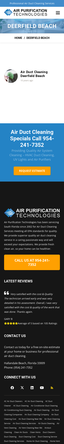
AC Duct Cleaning (21, 405)
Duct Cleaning (10, 436)
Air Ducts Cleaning (46, 423)
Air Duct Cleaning (41, 410)
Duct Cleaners (49, 432)
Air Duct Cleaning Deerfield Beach (34, 74)
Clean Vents (35, 432)
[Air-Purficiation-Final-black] (26, 13)
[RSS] (52, 388)
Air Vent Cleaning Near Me (30, 427)
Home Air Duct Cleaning (37, 441)
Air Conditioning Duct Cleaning (18, 410)
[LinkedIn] (32, 388)
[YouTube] (42, 388)
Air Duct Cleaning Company (37, 414)
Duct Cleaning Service (47, 436)
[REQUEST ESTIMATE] (32, 171)
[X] (22, 388)
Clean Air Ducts (21, 432)
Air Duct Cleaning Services (24, 423)
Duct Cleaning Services (14, 441)
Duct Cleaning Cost (27, 436)
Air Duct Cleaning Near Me (30, 419)
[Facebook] (12, 388)
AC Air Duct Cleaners (13, 401)
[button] (58, 13)
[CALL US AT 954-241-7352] (32, 262)
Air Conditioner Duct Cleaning (44, 405)
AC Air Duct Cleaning (34, 401)
